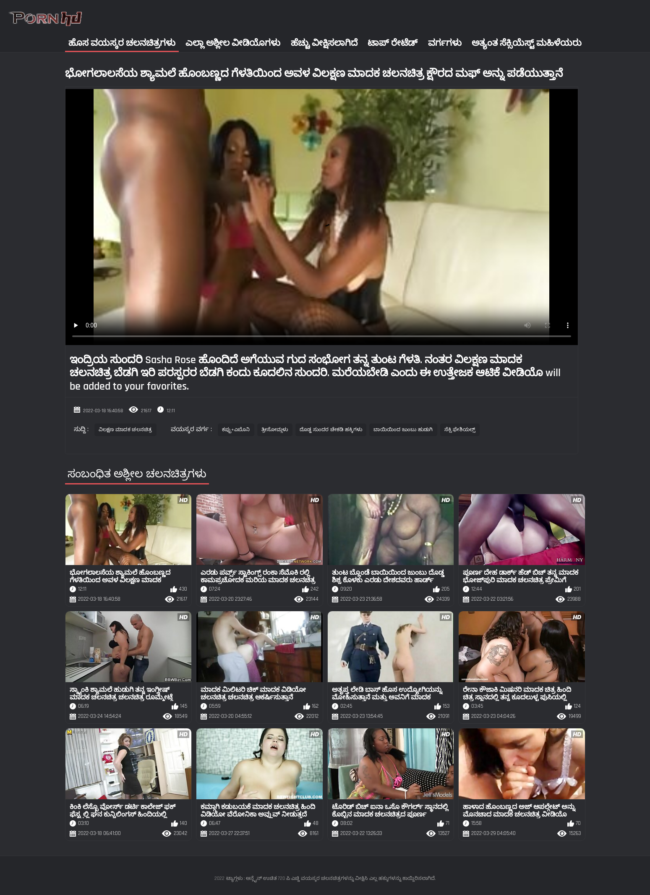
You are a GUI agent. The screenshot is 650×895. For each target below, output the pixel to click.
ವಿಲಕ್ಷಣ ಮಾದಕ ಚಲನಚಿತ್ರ (125, 430)
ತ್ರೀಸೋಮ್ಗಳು (274, 430)
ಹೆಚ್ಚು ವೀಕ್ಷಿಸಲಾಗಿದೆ (324, 43)
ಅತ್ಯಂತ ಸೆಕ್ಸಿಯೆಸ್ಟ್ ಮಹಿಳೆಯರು (527, 43)
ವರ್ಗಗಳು (445, 43)
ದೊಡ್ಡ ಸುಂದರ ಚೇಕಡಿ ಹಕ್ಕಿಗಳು (331, 430)
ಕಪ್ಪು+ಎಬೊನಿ (236, 430)
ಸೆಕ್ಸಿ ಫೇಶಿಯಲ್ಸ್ (459, 430)
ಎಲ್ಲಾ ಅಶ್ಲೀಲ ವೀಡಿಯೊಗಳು (232, 43)
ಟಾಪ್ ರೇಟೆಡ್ (393, 43)
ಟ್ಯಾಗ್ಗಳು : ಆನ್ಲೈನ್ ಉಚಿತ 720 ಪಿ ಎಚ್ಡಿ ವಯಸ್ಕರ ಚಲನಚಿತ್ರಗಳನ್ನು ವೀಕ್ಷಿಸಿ (297, 878)
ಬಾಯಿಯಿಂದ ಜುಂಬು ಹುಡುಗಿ (403, 430)
